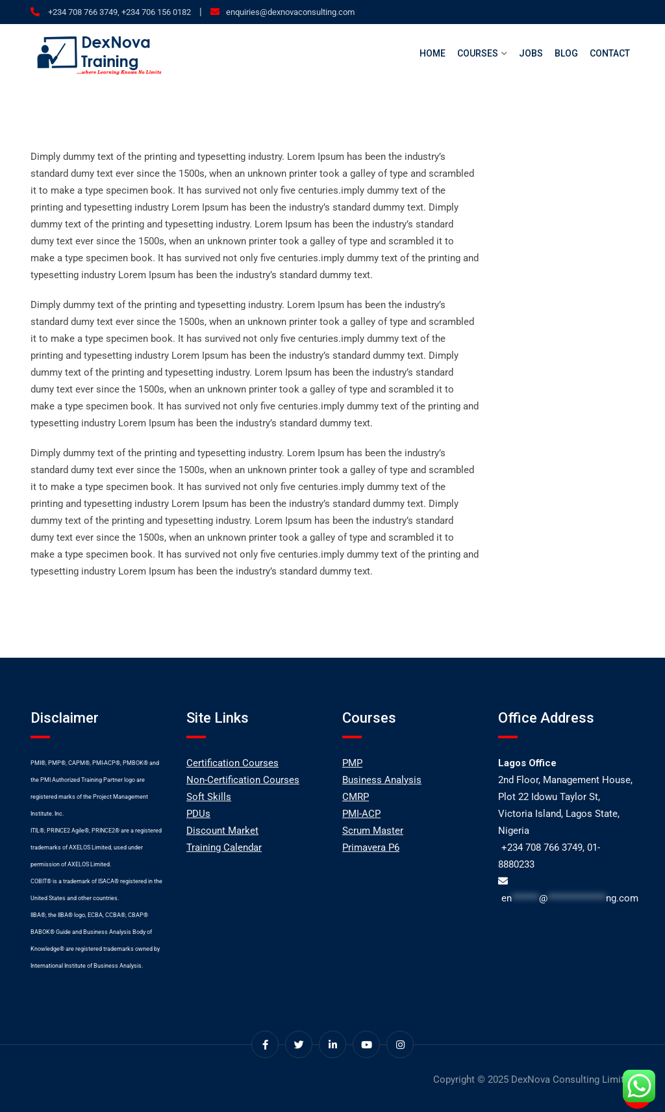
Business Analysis (381, 780)
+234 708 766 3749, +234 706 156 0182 (118, 12)
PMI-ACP (361, 814)
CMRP (355, 797)
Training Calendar (224, 847)
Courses (477, 53)
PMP (352, 763)
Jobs (531, 53)
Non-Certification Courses (242, 780)
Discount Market (222, 830)
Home (432, 53)
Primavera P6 (370, 847)
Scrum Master (372, 830)
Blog (566, 53)
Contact (610, 53)
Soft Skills (208, 797)
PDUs (198, 814)
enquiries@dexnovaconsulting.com (290, 12)
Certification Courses (232, 763)
